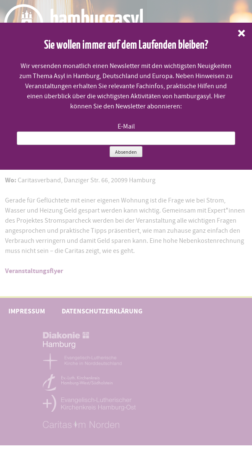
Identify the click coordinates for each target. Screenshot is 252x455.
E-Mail (126, 126)
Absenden (126, 152)
